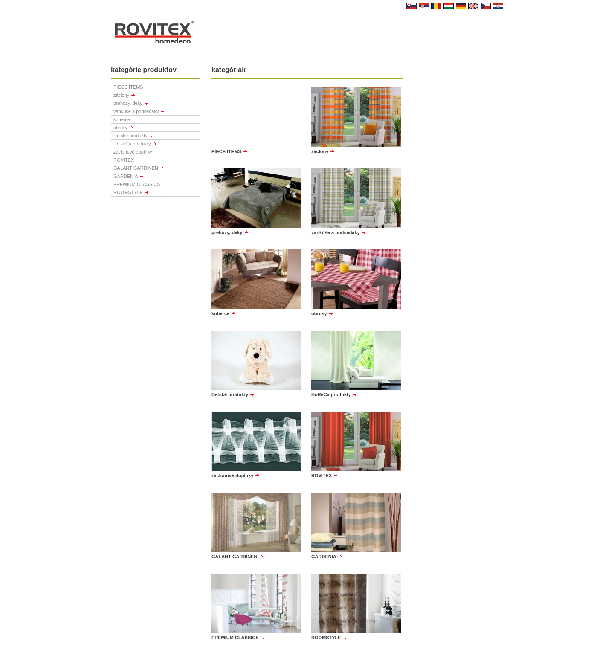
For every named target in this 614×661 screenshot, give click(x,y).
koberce (121, 119)
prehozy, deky (127, 103)
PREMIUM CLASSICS (136, 184)
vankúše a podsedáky (136, 111)
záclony (121, 95)
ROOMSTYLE (128, 192)
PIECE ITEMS (128, 87)
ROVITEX (123, 159)
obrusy (120, 127)
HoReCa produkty (132, 143)
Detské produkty (130, 135)
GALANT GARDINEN (135, 168)
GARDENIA (125, 176)
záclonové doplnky (132, 151)
